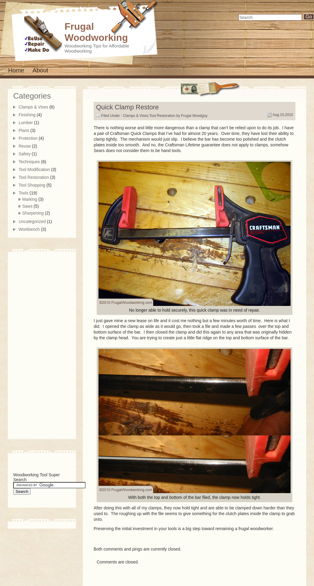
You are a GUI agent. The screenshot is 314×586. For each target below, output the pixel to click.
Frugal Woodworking (96, 32)
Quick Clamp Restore (127, 107)
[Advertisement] (37, 344)
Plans (24, 130)
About (40, 70)
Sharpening (33, 213)
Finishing (27, 114)
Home (16, 70)
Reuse (25, 146)
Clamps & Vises (135, 116)
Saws (27, 206)
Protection (28, 138)
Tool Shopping (32, 185)
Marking (29, 199)
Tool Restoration (162, 116)
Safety (25, 153)
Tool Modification (34, 169)
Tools (24, 193)
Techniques (29, 161)
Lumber (26, 122)
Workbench (29, 229)
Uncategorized (32, 221)
